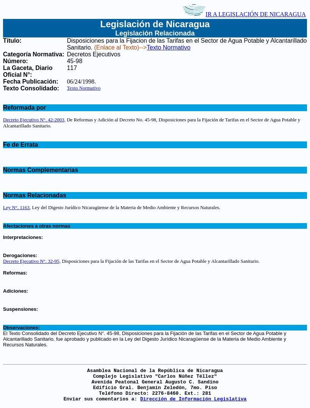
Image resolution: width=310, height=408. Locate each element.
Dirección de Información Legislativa (193, 399)
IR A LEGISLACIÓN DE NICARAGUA (244, 14)
